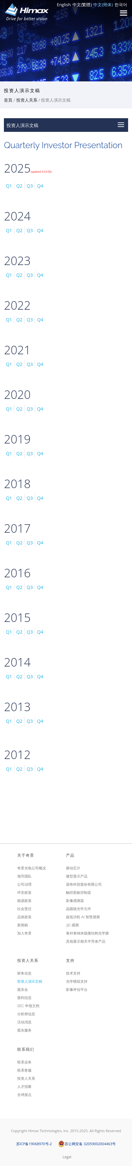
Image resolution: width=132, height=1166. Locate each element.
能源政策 (24, 901)
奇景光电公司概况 (31, 868)
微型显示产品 (76, 876)
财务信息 (24, 973)
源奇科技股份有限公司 (84, 884)
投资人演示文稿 (29, 981)
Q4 (40, 186)
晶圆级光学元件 (78, 909)
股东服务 (24, 1030)
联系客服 (24, 1070)
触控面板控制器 (78, 893)
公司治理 (24, 884)
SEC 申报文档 (28, 1006)
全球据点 (24, 1095)
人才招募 (24, 1087)
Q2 (19, 186)
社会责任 (24, 909)
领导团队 (24, 876)
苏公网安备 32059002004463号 (87, 1144)
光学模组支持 (76, 981)
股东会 (22, 990)
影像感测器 (75, 901)
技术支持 (73, 973)
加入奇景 (24, 933)
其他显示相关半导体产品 (85, 941)
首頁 (8, 100)
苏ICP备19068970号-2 (34, 1143)
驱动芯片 (73, 868)
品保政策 (24, 917)
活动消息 (24, 1022)
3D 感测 (72, 925)
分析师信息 (26, 1014)
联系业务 (24, 1062)
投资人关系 (26, 100)
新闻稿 (22, 925)
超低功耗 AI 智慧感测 (83, 917)
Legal (67, 1156)
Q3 (30, 186)
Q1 (9, 186)
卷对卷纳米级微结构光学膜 (87, 933)
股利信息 (24, 998)
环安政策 (24, 893)
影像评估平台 (76, 990)
